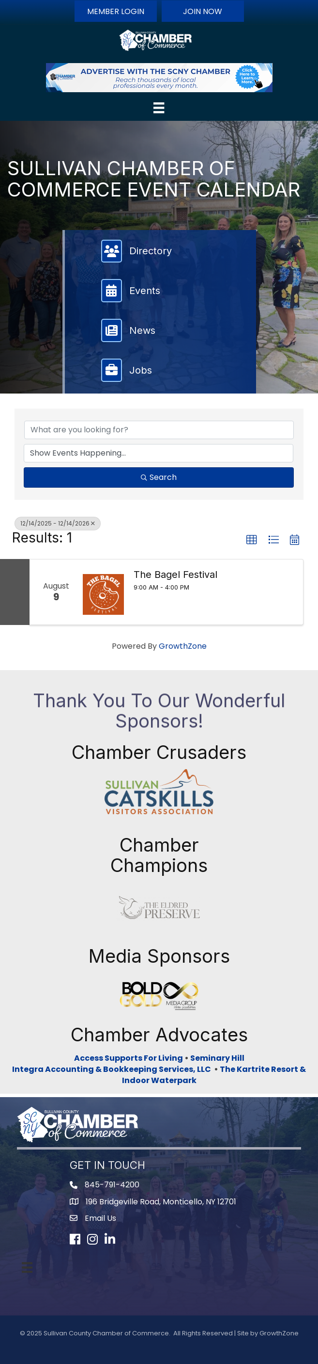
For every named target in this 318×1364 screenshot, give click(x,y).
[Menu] (159, 108)
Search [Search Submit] (159, 477)
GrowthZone (183, 646)
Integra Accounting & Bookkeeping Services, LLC (113, 1069)
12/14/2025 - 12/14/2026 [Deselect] (57, 523)
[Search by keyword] (159, 430)
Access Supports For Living (128, 1058)
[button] (116, 11)
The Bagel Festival (175, 574)
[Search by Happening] (158, 453)
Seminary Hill (217, 1058)
